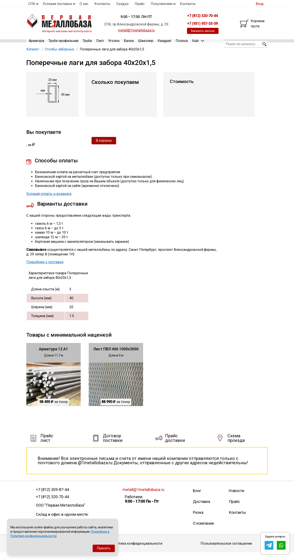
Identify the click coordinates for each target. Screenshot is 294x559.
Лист (100, 44)
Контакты (102, 4)
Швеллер (145, 44)
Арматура (36, 44)
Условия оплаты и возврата (48, 200)
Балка (129, 44)
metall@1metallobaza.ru (136, 30)
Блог (197, 497)
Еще (198, 44)
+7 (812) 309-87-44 (52, 496)
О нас (84, 4)
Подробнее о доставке (44, 268)
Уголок (114, 44)
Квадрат (164, 44)
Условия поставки (57, 4)
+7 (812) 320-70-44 (52, 503)
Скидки (122, 4)
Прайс (140, 4)
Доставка (201, 508)
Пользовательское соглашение (226, 550)
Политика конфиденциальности (136, 550)
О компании (203, 529)
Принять (104, 548)
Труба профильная (63, 44)
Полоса (182, 44)
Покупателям (161, 4)
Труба (87, 44)
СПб (31, 4)
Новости (236, 497)
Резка (198, 519)
